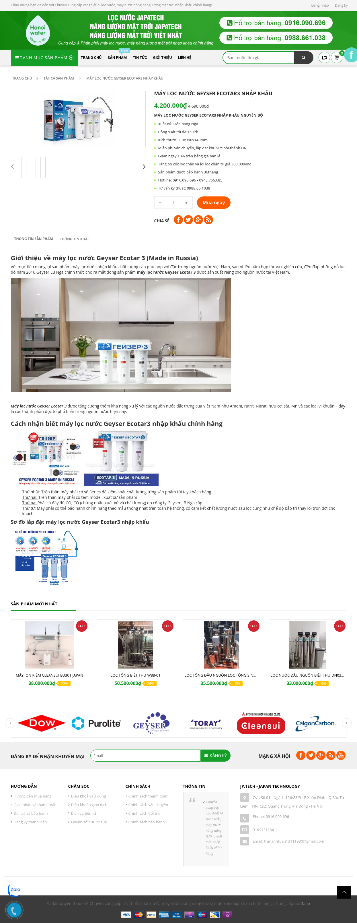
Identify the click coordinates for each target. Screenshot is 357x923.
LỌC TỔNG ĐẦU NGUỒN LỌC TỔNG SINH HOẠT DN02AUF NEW (239, 675)
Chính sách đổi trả (144, 813)
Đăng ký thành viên (30, 821)
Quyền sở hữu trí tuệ (89, 821)
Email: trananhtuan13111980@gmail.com (288, 841)
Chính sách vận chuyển (148, 804)
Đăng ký (341, 5)
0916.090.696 (277, 816)
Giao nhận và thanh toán (35, 804)
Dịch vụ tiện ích (84, 813)
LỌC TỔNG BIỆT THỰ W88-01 (135, 675)
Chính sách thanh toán (148, 796)
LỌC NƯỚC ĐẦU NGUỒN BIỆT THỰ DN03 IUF (309, 675)
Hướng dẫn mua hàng (33, 796)
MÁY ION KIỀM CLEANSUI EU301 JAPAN (49, 675)
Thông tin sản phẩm (33, 238)
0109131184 (263, 829)
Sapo (305, 903)
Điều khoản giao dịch (89, 804)
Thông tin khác (75, 239)
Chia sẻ (161, 220)
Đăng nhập (320, 5)
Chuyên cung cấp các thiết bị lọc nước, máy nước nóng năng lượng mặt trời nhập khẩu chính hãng (214, 828)
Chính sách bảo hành (146, 821)
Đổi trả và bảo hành (31, 813)
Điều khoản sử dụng (88, 796)
